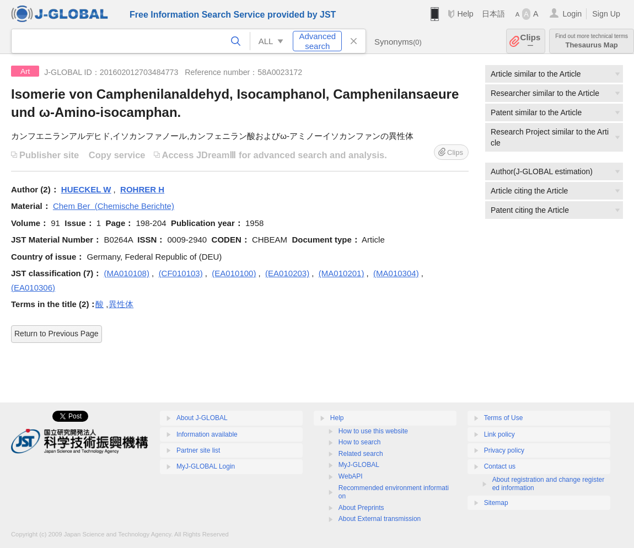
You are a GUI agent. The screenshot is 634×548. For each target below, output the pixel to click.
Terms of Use (503, 418)
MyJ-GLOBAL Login (205, 466)
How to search (360, 442)
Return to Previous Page (56, 333)
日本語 (493, 13)
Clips (530, 41)
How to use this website (373, 431)
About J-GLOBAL (202, 418)
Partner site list (198, 450)
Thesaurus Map (591, 41)
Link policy (499, 434)
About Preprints (361, 508)
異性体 (121, 304)
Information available (207, 434)
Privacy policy (504, 450)
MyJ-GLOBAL (359, 465)
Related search (361, 454)
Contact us (499, 466)
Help (465, 13)
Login (572, 13)
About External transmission (380, 519)
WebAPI (351, 476)
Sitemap (496, 503)
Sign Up (606, 13)
